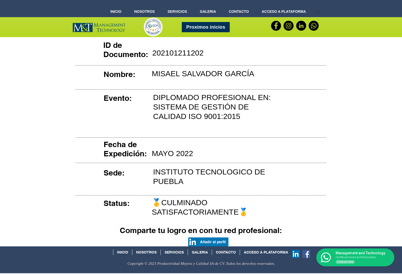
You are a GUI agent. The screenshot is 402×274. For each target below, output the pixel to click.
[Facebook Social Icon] (306, 254)
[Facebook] (276, 26)
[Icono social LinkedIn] (296, 254)
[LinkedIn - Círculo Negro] (301, 26)
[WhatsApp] (314, 26)
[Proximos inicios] (206, 27)
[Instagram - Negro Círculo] (289, 26)
